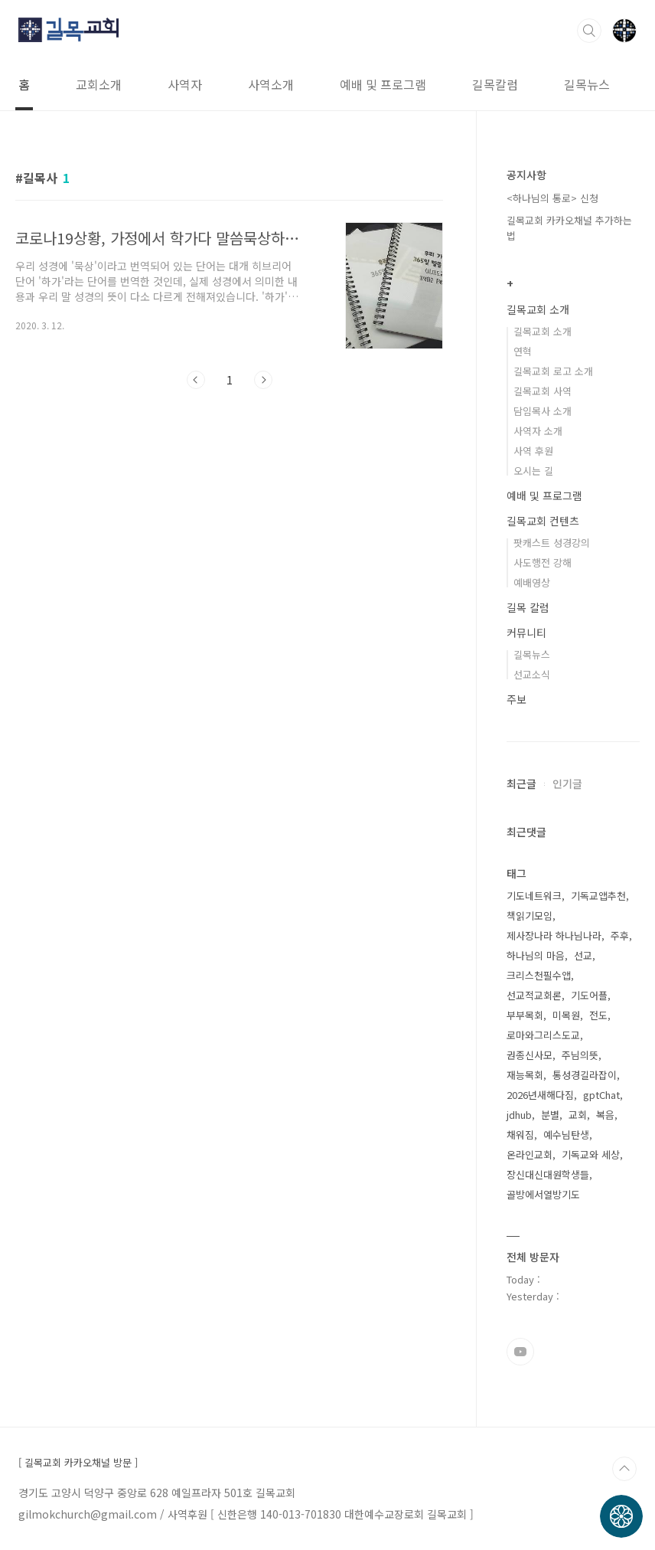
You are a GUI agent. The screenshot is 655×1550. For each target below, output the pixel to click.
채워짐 (520, 1134)
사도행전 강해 (542, 562)
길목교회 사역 (542, 391)
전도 (598, 1015)
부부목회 (525, 1015)
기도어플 (589, 995)
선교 (583, 955)
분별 (550, 1114)
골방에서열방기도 (543, 1194)
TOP (624, 1469)
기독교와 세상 (591, 1154)
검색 (589, 30)
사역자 (185, 84)
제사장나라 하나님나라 (554, 935)
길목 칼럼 (528, 607)
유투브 (520, 1351)
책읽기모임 (529, 915)
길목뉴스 (587, 84)
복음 (605, 1114)
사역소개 (271, 84)
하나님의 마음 (536, 955)
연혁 (522, 351)
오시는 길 (533, 470)
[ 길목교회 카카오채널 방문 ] (78, 1463)
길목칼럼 (495, 84)
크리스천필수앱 (539, 975)
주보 (516, 699)
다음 (263, 380)
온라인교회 (529, 1154)
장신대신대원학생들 (548, 1174)
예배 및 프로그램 (383, 84)
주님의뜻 (580, 1055)
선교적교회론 (534, 995)
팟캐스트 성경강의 (551, 542)
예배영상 (531, 582)
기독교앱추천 (598, 895)
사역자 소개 (537, 430)
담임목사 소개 (542, 411)
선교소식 (531, 674)
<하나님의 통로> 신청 (552, 198)
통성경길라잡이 (584, 1075)
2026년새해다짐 (540, 1094)
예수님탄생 (566, 1134)
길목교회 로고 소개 (553, 371)
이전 (196, 380)
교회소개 (99, 84)
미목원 (566, 1015)
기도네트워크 (534, 895)
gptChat (601, 1094)
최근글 (521, 783)
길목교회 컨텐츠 (543, 520)
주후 (620, 935)
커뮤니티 (526, 632)
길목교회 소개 (538, 309)
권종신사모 (529, 1055)
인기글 (567, 783)
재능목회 (525, 1075)
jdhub (519, 1114)
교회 (578, 1114)
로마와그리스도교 (543, 1035)
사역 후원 (533, 450)
